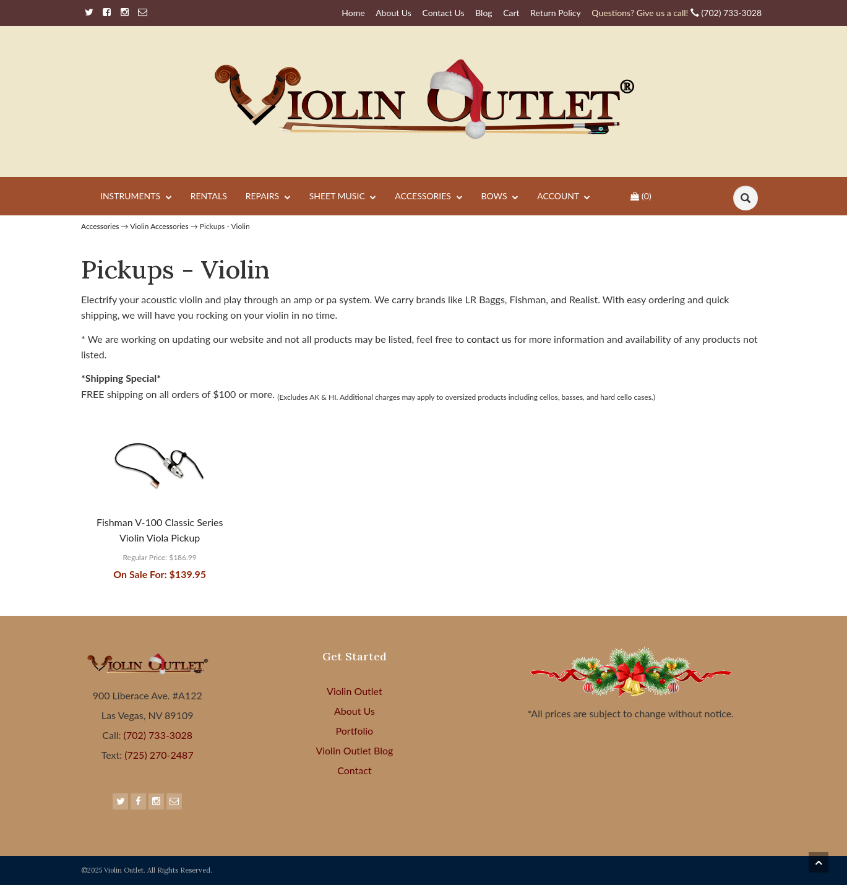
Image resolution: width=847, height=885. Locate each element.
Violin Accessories (159, 226)
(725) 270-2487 (157, 755)
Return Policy (555, 12)
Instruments (136, 197)
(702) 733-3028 (676, 12)
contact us (490, 339)
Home (353, 12)
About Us (393, 12)
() (640, 196)
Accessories (428, 197)
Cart (511, 12)
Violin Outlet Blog (354, 750)
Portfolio (355, 730)
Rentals (209, 196)
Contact (354, 770)
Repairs (268, 197)
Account (563, 197)
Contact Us (443, 12)
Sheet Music (343, 197)
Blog (483, 12)
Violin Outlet (354, 691)
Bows (500, 197)
